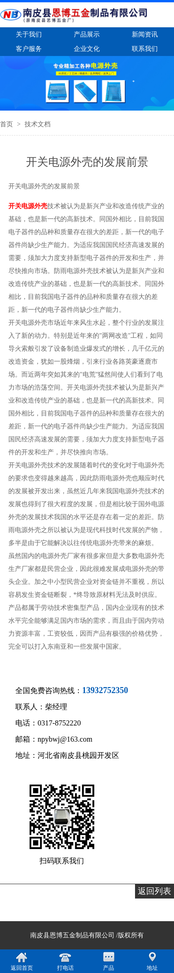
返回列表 (154, 891)
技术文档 (38, 124)
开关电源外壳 (27, 206)
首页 (7, 124)
